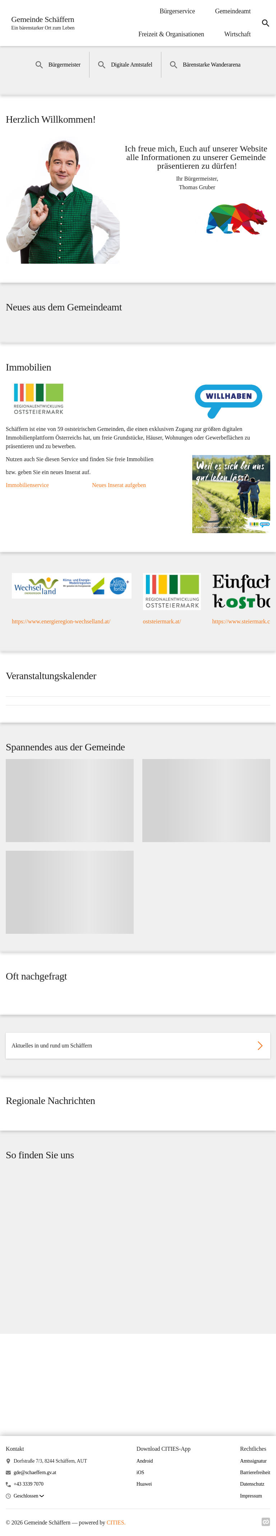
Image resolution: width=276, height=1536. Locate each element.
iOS (140, 1472)
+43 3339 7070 (28, 1484)
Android (145, 1461)
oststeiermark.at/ (162, 657)
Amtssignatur (253, 1461)
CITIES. (116, 1522)
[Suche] (263, 23)
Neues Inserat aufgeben (119, 511)
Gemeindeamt (229, 11)
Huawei (144, 1484)
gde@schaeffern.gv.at (35, 1472)
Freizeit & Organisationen (168, 34)
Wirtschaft (234, 34)
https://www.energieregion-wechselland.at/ (61, 657)
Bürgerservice (174, 11)
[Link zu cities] (266, 1522)
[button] (29, 1496)
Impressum (251, 1496)
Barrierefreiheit (255, 1472)
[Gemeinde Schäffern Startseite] (42, 23)
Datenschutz (252, 1484)
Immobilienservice (27, 511)
